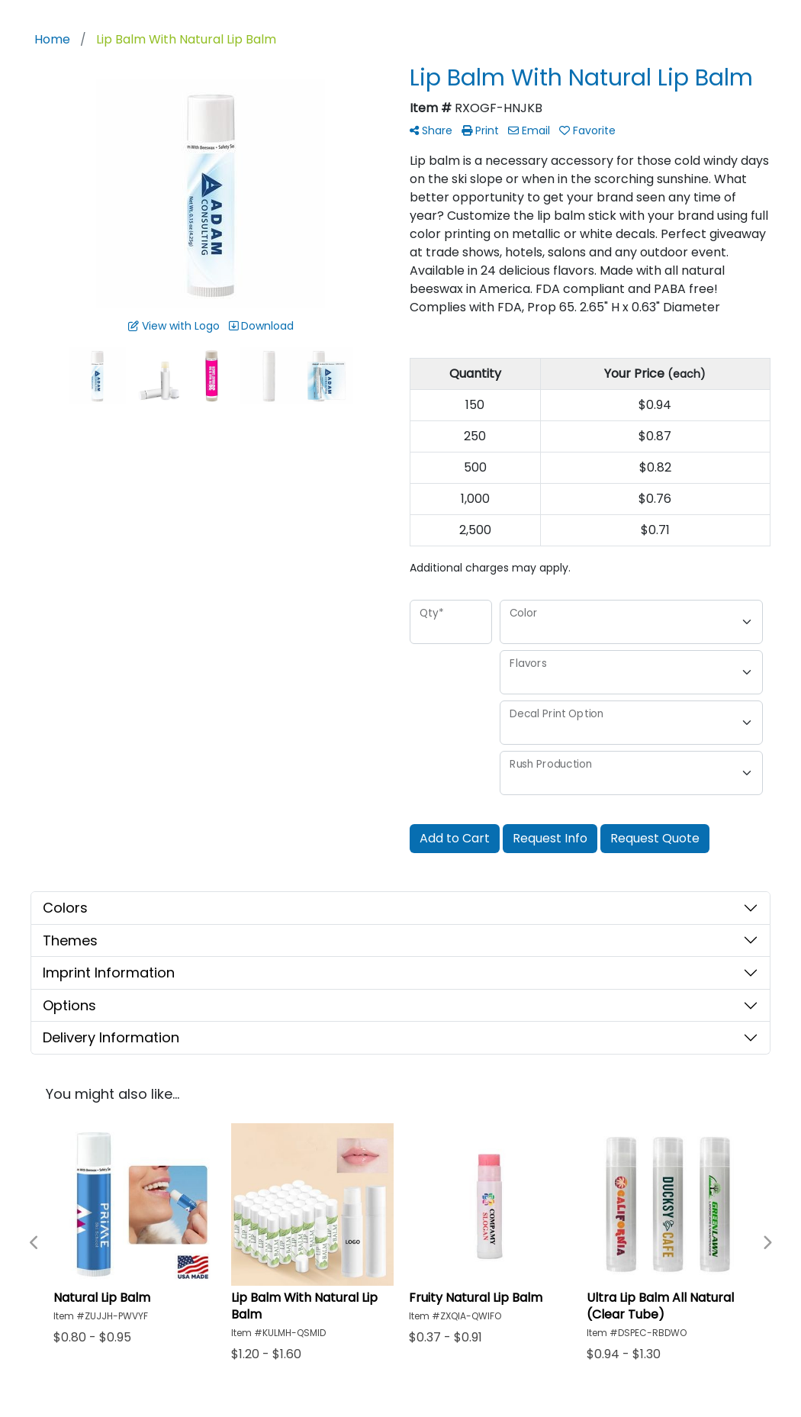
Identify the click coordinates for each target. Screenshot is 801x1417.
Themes (70, 940)
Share (431, 130)
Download (261, 325)
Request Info (550, 838)
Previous (34, 1243)
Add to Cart (455, 838)
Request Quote (655, 838)
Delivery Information (111, 1037)
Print (480, 130)
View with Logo (174, 325)
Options (69, 1005)
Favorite (587, 130)
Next (766, 1243)
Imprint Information (109, 972)
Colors (65, 907)
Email (529, 130)
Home (52, 39)
